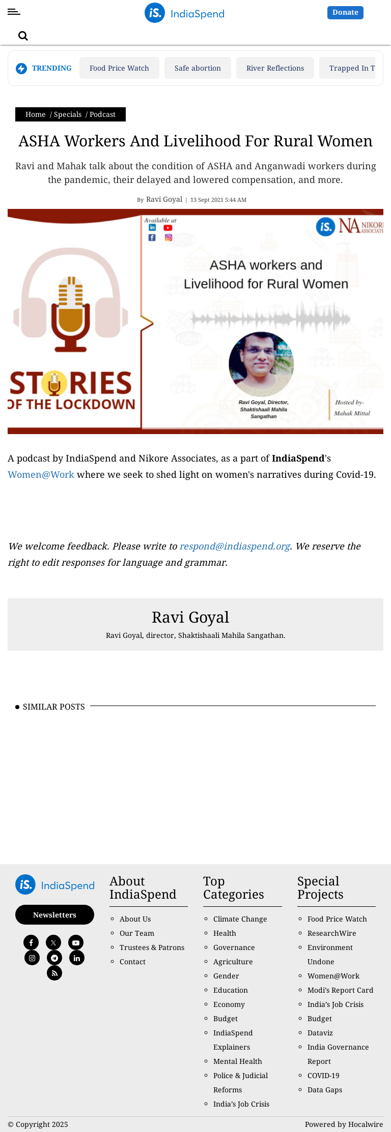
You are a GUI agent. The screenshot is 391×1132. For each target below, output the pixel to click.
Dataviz (320, 1032)
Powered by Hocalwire (344, 1124)
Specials (67, 114)
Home (35, 114)
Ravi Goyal (190, 616)
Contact (133, 961)
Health (224, 933)
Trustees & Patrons (152, 947)
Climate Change (240, 919)
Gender (226, 976)
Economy (229, 1004)
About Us (135, 919)
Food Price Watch (119, 68)
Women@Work (41, 474)
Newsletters (54, 915)
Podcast (103, 114)
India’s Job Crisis (241, 1104)
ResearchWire (332, 933)
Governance (234, 947)
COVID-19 (324, 1075)
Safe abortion (198, 68)
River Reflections (275, 68)
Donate (345, 12)
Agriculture (233, 961)
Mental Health (237, 1061)
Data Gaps (325, 1089)
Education (230, 990)
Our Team (137, 933)
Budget (225, 1018)
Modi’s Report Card (341, 990)
